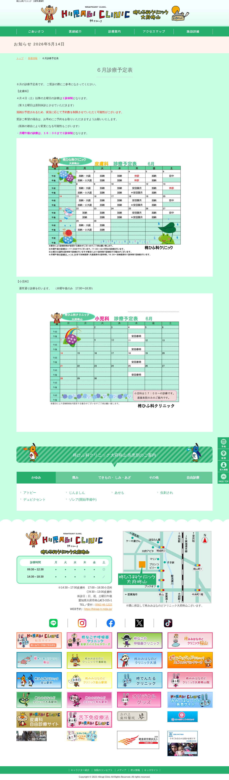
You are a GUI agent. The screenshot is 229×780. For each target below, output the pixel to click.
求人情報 (135, 770)
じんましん (77, 492)
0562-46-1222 (103, 604)
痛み (75, 477)
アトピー (29, 492)
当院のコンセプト (103, 770)
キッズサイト (151, 770)
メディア (121, 770)
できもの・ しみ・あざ (114, 477)
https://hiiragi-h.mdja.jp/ (98, 609)
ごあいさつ (36, 31)
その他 (154, 477)
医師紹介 (75, 31)
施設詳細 (193, 31)
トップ (19, 58)
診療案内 (114, 31)
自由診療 (193, 477)
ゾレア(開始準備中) (83, 499)
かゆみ (36, 477)
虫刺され (166, 492)
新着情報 (32, 58)
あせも (119, 492)
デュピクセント (34, 499)
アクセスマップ (154, 31)
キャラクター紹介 (80, 770)
